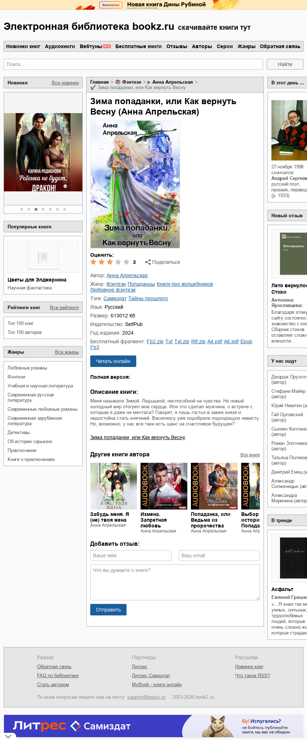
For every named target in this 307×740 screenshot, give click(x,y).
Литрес (139, 666)
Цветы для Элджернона (37, 280)
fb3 (94, 347)
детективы (19, 432)
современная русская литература (31, 397)
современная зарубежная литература (35, 420)
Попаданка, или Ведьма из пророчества (210, 520)
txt (169, 341)
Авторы (202, 46)
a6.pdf (231, 341)
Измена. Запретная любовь (154, 520)
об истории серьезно (30, 441)
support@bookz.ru (146, 697)
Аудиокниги (60, 46)
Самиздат (115, 298)
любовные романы (27, 368)
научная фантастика (29, 287)
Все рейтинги (64, 307)
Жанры (247, 46)
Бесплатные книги (138, 46)
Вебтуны (91, 46)
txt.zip (181, 341)
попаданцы (141, 284)
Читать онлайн (113, 361)
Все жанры (67, 352)
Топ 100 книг (21, 323)
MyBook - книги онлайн (157, 684)
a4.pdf (214, 341)
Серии (225, 46)
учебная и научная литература (40, 385)
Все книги (250, 454)
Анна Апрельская (172, 82)
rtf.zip (198, 341)
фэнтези (16, 377)
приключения (22, 450)
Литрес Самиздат (151, 675)
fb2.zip (155, 341)
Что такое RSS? (252, 675)
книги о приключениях (31, 459)
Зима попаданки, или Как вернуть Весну (137, 437)
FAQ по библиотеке (58, 675)
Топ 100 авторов (25, 332)
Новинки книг (23, 46)
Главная (99, 82)
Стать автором (53, 684)
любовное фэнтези (113, 290)
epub (246, 341)
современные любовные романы (42, 409)
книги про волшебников (185, 284)
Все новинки (65, 82)
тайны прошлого (148, 298)
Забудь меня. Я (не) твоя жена (109, 517)
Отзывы (176, 46)
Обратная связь (280, 46)
